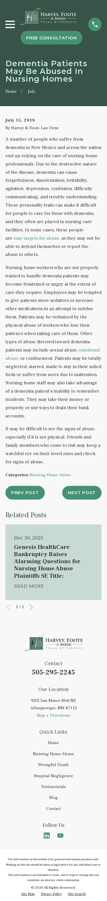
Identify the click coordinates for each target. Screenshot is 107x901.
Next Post (82, 492)
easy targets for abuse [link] (36, 238)
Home (53, 743)
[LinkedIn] (47, 836)
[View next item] (31, 607)
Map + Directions (53, 715)
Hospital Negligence (53, 776)
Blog (53, 797)
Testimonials (53, 786)
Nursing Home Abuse (50, 475)
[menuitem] (28, 894)
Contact (53, 808)
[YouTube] (60, 836)
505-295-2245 (53, 672)
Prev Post (25, 492)
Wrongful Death (53, 764)
